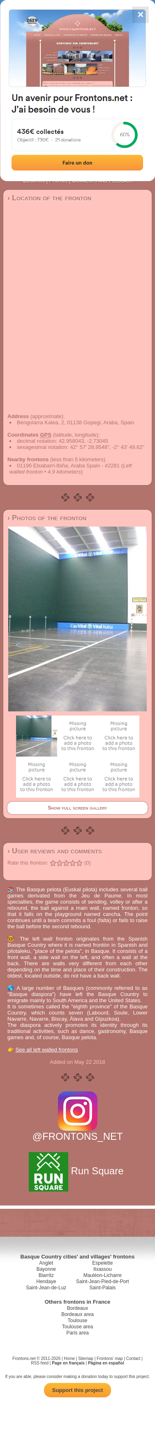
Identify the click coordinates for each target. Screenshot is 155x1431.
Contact (133, 1358)
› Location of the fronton (49, 198)
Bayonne (46, 1269)
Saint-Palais (102, 1288)
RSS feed (40, 1363)
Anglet (46, 1263)
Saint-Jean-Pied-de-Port (102, 1281)
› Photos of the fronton (46, 518)
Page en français (68, 1363)
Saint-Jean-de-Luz (46, 1288)
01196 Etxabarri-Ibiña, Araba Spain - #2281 (68, 465)
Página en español (106, 1363)
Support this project (77, 1390)
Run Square (77, 1170)
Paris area (77, 1333)
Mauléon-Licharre (102, 1275)
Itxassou (102, 1269)
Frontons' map (110, 1358)
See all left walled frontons (47, 1050)
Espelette (102, 1263)
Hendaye (46, 1281)
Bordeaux (77, 1308)
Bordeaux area (77, 1314)
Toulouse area (77, 1327)
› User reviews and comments (54, 851)
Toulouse (77, 1320)
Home (69, 1358)
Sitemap (85, 1358)
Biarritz (46, 1275)
